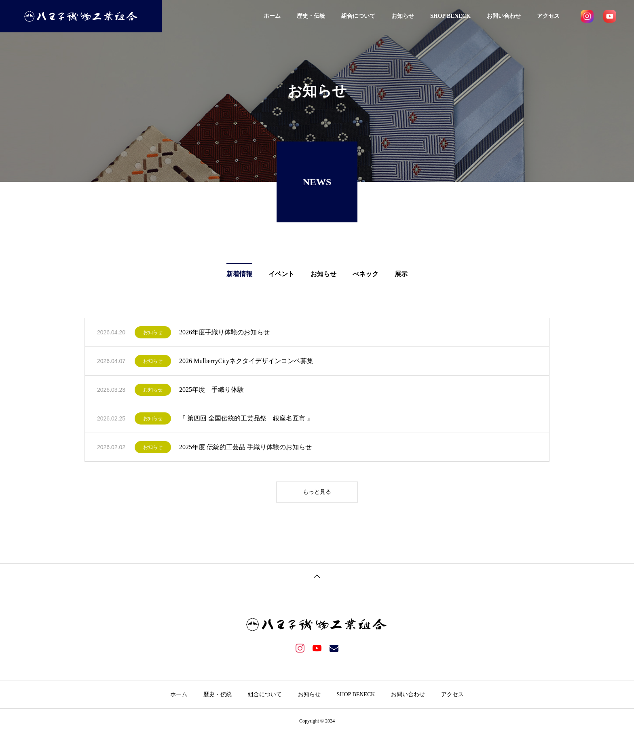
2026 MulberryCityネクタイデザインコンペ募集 (246, 360)
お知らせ (402, 16)
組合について (358, 16)
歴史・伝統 (311, 16)
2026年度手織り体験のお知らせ (224, 332)
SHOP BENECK (450, 16)
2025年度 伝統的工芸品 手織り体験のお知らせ (245, 447)
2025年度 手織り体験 (211, 389)
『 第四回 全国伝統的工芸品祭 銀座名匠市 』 (246, 418)
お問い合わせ (504, 16)
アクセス (548, 16)
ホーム (272, 16)
